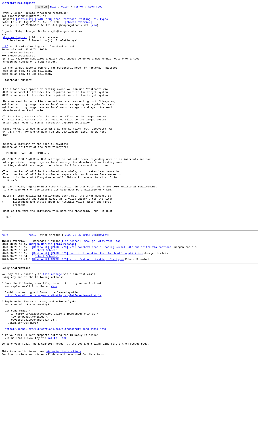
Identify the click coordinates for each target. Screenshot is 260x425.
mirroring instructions (63, 417)
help (59, 8)
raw (94, 29)
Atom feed (101, 8)
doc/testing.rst (15, 44)
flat (65, 287)
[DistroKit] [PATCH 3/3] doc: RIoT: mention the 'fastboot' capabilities (87, 302)
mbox (54, 340)
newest (103, 280)
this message (52, 326)
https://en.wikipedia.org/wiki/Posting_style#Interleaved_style (53, 351)
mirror (85, 8)
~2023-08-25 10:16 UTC (80, 280)
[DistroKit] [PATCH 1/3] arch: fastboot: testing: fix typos (62, 22)
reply (33, 280)
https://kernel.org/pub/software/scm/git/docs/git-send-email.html (55, 391)
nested (74, 287)
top (118, 287)
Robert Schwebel (47, 298)
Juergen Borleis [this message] (52, 291)
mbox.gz (89, 287)
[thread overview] (78, 25)
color (71, 8)
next (5, 280)
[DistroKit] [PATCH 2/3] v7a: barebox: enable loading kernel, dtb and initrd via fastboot (101, 294)
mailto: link (57, 402)
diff (5, 55)
